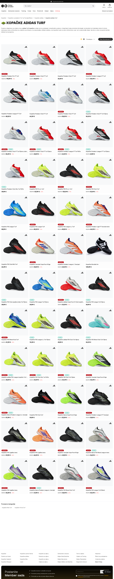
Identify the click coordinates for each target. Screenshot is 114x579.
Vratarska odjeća (100, 559)
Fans (34, 11)
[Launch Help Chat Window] (107, 572)
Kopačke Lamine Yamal (26, 553)
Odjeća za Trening (81, 556)
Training (23, 11)
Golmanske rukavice (14, 11)
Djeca (51, 11)
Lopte (21, 562)
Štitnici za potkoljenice (101, 556)
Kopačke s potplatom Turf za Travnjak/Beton (20, 18)
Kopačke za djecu (44, 553)
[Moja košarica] (110, 6)
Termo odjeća (80, 553)
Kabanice (97, 553)
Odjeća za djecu (43, 562)
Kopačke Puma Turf (20, 507)
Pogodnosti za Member (57, 1)
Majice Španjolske (81, 559)
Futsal (29, 11)
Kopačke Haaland (6, 559)
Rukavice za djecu (44, 556)
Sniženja (57, 11)
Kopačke (3, 11)
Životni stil (40, 11)
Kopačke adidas (39, 18)
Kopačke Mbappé (6, 562)
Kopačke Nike (24, 559)
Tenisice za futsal (6, 556)
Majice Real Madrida (63, 556)
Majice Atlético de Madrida (65, 562)
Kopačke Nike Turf (7, 507)
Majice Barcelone (62, 559)
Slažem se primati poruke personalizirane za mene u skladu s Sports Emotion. (93, 576)
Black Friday (98, 562)
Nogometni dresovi (81, 562)
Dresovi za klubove (107, 11)
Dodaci (47, 11)
